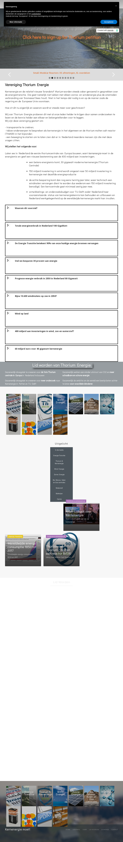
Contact (114, 829)
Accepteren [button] (108, 22)
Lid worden (94, 829)
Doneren (105, 829)
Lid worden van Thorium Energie (61, 365)
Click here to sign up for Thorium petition (62, 37)
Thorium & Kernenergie (59, 462)
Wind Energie (59, 469)
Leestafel (76, 829)
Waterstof (59, 488)
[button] (9, 75)
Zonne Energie (59, 474)
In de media (59, 450)
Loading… (61, 684)
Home (68, 829)
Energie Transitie (59, 455)
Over (85, 829)
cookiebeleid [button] (36, 14)
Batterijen (59, 493)
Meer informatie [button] (16, 22)
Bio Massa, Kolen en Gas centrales (59, 481)
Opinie (59, 499)
